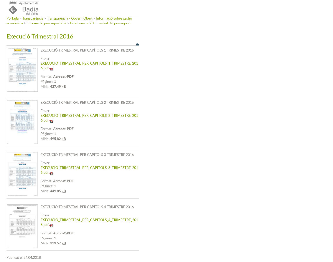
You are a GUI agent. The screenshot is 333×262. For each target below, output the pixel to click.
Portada (13, 18)
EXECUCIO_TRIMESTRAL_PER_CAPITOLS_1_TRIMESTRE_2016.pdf (89, 65)
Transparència (32, 18)
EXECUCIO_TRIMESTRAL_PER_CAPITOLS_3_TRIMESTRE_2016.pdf (89, 170)
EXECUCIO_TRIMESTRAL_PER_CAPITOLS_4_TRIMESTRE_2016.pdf (89, 222)
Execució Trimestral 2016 (40, 36)
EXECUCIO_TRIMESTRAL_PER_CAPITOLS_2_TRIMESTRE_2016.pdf (89, 118)
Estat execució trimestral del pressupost (100, 23)
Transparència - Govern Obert (69, 18)
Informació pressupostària (46, 23)
